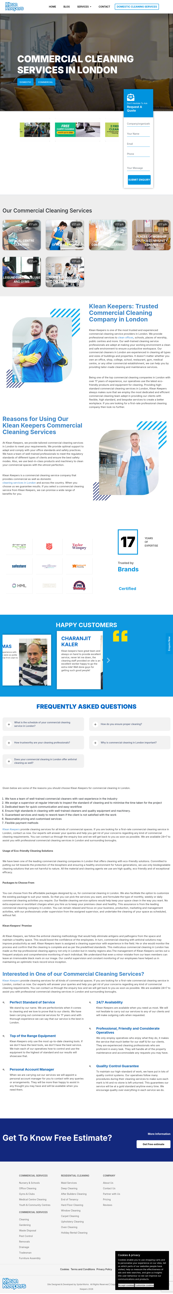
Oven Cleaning (69, 1228)
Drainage (24, 1247)
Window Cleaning (71, 1211)
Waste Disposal (27, 1231)
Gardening (25, 1225)
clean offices (125, 337)
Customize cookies (144, 1285)
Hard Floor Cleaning (72, 1205)
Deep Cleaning (69, 1189)
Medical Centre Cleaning (32, 1200)
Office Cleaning (27, 1189)
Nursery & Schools (29, 1183)
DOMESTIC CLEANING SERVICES (137, 6)
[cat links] (159, 1134)
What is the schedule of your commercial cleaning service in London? (42, 724)
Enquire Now (169, 643)
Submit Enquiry (139, 179)
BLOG (66, 6)
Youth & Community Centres (34, 1205)
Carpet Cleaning (70, 1216)
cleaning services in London (19, 482)
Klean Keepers (11, 829)
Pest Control (26, 1236)
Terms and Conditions (83, 1270)
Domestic (25, 82)
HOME (52, 6)
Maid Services (69, 1183)
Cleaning (24, 1220)
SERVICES (83, 6)
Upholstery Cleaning (72, 1222)
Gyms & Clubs (27, 1194)
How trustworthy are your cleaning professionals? (42, 742)
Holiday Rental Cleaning (74, 1233)
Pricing (107, 1200)
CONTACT (104, 6)
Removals (24, 1242)
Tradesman (25, 1253)
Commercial (45, 82)
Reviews (107, 1205)
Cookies (64, 1270)
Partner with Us (111, 1194)
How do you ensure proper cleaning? (121, 724)
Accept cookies (126, 1285)
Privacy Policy (104, 1270)
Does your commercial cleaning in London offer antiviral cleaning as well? (45, 761)
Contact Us (109, 1189)
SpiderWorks (83, 1285)
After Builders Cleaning (74, 1194)
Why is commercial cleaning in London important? (129, 742)
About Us (108, 1183)
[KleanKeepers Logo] (14, 6)
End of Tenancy (69, 1200)
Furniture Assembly (30, 1259)
